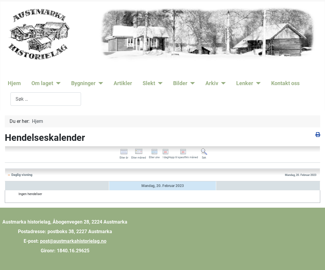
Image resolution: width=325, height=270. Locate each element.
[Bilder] (191, 83)
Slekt (149, 83)
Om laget (42, 83)
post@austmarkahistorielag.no (73, 241)
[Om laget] (57, 83)
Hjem (14, 83)
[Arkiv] (222, 83)
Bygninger (83, 83)
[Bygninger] (99, 83)
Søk (6, 99)
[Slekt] (159, 83)
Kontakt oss (285, 83)
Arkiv (211, 83)
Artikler (123, 83)
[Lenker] (257, 83)
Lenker (244, 83)
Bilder (180, 83)
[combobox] (45, 99)
